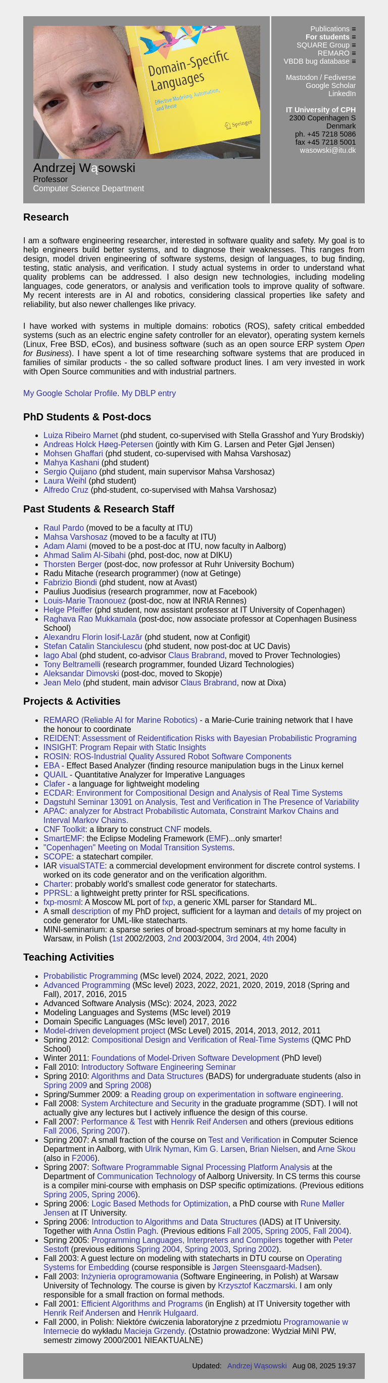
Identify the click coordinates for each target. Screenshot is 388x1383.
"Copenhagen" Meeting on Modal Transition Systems (137, 847)
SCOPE (57, 856)
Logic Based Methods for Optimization (159, 1203)
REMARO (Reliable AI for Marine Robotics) (120, 720)
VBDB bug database (317, 61)
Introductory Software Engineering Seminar (158, 1067)
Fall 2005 (244, 1231)
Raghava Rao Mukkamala (89, 619)
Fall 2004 (330, 1231)
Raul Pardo (63, 528)
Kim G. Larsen (219, 1149)
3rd (232, 938)
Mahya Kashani (71, 462)
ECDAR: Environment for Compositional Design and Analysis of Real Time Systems (193, 793)
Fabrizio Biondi (70, 582)
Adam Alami (64, 546)
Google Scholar (331, 85)
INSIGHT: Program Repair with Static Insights (124, 747)
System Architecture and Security (141, 1103)
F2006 (83, 1158)
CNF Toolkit (64, 829)
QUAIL (55, 774)
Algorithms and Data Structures (147, 1076)
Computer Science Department (88, 188)
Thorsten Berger (72, 564)
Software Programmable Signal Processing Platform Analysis (200, 1167)
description (91, 911)
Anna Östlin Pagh (125, 1231)
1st (117, 938)
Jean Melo (62, 682)
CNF (173, 829)
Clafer (54, 784)
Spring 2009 (65, 1085)
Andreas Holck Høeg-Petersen (98, 444)
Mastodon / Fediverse (321, 77)
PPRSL (56, 893)
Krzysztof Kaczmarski (256, 1285)
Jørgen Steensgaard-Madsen (264, 1267)
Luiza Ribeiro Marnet (80, 435)
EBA (51, 765)
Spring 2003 (206, 1249)
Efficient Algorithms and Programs (142, 1304)
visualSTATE (82, 865)
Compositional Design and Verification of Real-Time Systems (200, 1039)
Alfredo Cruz (65, 490)
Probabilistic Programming (90, 976)
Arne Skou (337, 1149)
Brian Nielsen (274, 1149)
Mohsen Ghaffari (73, 453)
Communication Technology (146, 1176)
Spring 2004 (158, 1249)
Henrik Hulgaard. (168, 1313)
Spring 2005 (65, 1194)
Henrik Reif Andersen (209, 1121)
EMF (217, 838)
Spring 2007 (103, 1131)
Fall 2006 (60, 1131)
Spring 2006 (113, 1194)
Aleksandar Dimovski (81, 673)
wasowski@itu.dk (328, 150)
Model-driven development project (104, 1030)
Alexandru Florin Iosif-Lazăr (92, 637)
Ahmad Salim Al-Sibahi (84, 555)
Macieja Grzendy (154, 1331)
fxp (167, 902)
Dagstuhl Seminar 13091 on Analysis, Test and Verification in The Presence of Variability (201, 802)
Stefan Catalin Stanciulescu (92, 646)
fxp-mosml (62, 902)
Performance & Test (116, 1121)
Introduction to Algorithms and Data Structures (174, 1222)
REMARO (334, 53)
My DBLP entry (149, 393)
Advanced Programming (86, 985)
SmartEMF (62, 838)
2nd (174, 938)
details (290, 911)
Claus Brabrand (196, 655)
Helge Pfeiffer (67, 610)
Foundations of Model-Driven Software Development (185, 1058)
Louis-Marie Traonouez (84, 600)
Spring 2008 (127, 1085)
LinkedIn (342, 94)
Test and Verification (244, 1140)
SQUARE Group (323, 45)
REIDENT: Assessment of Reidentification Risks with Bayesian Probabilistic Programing (200, 738)
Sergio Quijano (70, 471)
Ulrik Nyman (167, 1149)
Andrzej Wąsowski (257, 1366)
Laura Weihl (64, 481)
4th (268, 938)
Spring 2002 (254, 1249)
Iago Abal (60, 655)
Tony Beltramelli (72, 664)
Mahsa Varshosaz (75, 537)
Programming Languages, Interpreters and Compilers (186, 1240)
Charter (56, 884)
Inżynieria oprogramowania (129, 1276)
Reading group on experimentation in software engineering (236, 1094)
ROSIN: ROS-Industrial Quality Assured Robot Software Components (167, 756)
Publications (330, 29)
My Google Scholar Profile (70, 393)
